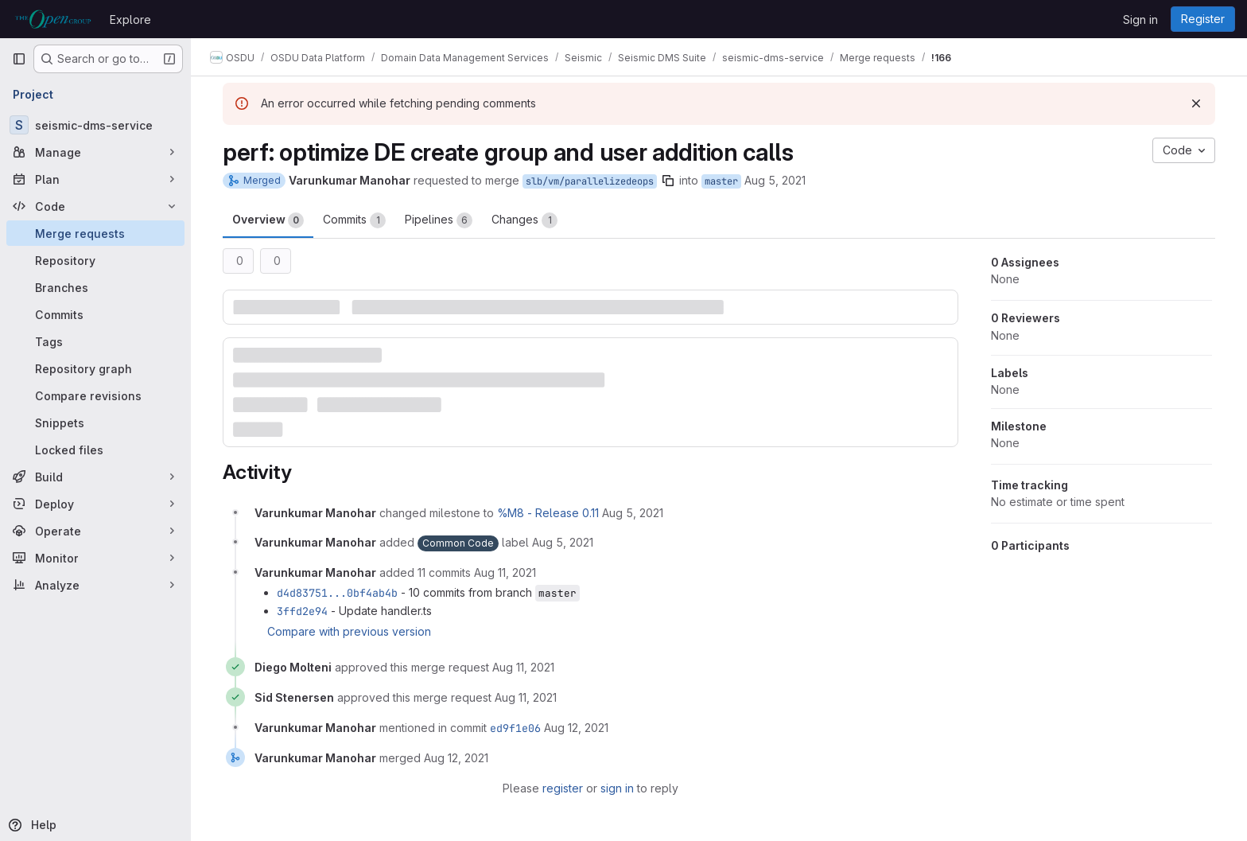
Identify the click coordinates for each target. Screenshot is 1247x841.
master (721, 181)
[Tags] (95, 341)
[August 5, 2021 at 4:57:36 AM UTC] (632, 513)
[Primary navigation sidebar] (19, 59)
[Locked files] (95, 449)
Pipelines (438, 220)
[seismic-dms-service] (95, 125)
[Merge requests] (95, 233)
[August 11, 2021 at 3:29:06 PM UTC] (526, 697)
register (562, 788)
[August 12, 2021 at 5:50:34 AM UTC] (576, 727)
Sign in (1140, 19)
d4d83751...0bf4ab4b (337, 593)
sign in (617, 788)
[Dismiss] (1196, 103)
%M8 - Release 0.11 (548, 513)
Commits (354, 220)
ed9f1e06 (515, 728)
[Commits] (95, 314)
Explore (130, 19)
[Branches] (95, 287)
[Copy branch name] (668, 180)
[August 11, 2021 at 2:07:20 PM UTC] (505, 572)
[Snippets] (95, 422)
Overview (268, 220)
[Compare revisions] (95, 395)
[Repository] (95, 260)
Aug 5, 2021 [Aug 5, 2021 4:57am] (775, 180)
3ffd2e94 (302, 611)
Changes (524, 220)
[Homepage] (53, 19)
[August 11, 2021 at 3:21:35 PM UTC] (523, 667)
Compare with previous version (349, 631)
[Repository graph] (95, 368)
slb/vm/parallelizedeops (590, 181)
